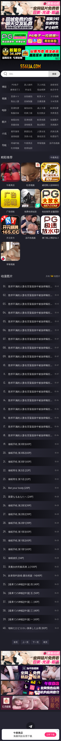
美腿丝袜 (15, 124)
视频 (4, 98)
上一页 (25, 642)
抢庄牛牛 (54, 89)
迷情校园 (15, 136)
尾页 (45, 642)
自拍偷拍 (28, 96)
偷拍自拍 (28, 108)
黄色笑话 (41, 136)
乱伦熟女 (41, 113)
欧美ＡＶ (41, 96)
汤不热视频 (54, 143)
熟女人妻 (15, 101)
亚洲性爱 (15, 108)
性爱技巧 (54, 136)
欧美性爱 (54, 108)
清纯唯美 (28, 124)
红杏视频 (15, 148)
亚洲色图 (28, 119)
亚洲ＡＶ (15, 96)
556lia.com (30, 66)
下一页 (36, 642)
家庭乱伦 (28, 131)
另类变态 (54, 113)
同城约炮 (15, 143)
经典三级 (28, 113)
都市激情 (15, 131)
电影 (4, 110)
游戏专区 (54, 84)
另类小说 (28, 136)
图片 (4, 121)
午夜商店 (28, 143)
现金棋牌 (41, 89)
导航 (4, 145)
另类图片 (54, 124)
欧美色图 (41, 119)
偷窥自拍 (15, 119)
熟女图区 (41, 124)
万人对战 (41, 84)
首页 (16, 642)
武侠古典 (54, 131)
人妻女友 (41, 131)
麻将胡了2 (15, 89)
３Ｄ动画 (54, 96)
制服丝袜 (15, 113)
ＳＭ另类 (54, 101)
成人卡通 (41, 108)
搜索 (54, 73)
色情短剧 (28, 148)
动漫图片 (54, 119)
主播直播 (41, 101)
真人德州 (28, 84)
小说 (4, 133)
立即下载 (50, 734)
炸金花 (28, 89)
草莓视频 (41, 143)
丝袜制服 (28, 101)
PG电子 (15, 84)
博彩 (4, 86)
